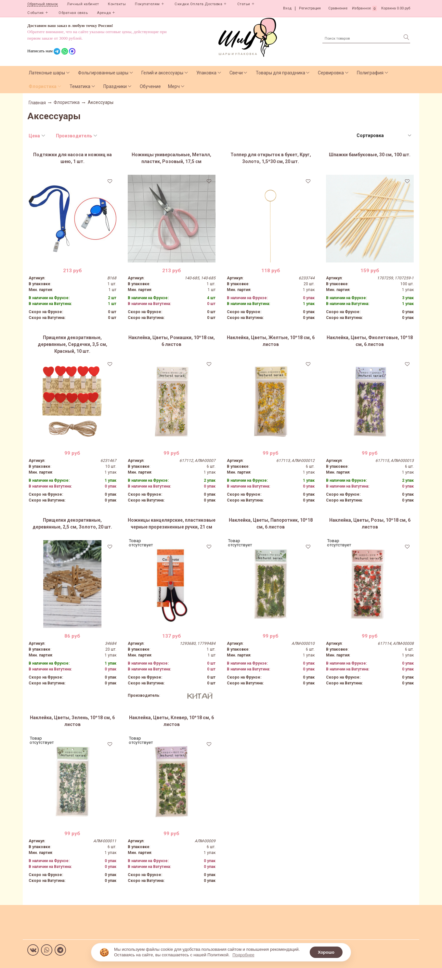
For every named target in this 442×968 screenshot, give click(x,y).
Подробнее (243, 954)
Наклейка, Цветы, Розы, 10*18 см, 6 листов (369, 523)
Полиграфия (370, 72)
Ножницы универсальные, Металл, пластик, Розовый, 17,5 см (171, 158)
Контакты (117, 4)
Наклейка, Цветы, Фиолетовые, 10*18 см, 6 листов (370, 341)
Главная (37, 102)
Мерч (174, 86)
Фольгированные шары (103, 72)
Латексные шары (47, 72)
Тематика (80, 86)
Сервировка (331, 72)
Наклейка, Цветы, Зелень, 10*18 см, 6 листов (72, 721)
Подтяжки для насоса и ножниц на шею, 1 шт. (72, 158)
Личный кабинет (83, 4)
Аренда (104, 13)
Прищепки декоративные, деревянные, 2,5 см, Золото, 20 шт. (72, 523)
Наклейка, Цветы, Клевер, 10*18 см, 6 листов (171, 721)
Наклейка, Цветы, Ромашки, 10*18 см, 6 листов (171, 341)
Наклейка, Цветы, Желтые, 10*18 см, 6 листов (271, 341)
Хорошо (326, 952)
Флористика (43, 86)
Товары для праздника (280, 72)
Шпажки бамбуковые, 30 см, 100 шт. (369, 154)
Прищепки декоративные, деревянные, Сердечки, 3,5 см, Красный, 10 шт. (72, 344)
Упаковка (206, 72)
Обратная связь (73, 13)
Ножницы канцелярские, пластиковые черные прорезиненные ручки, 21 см (171, 523)
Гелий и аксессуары (162, 72)
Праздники (115, 86)
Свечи (236, 72)
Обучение (150, 86)
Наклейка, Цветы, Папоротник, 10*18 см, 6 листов (271, 523)
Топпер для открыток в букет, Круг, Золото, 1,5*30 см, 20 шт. (270, 158)
